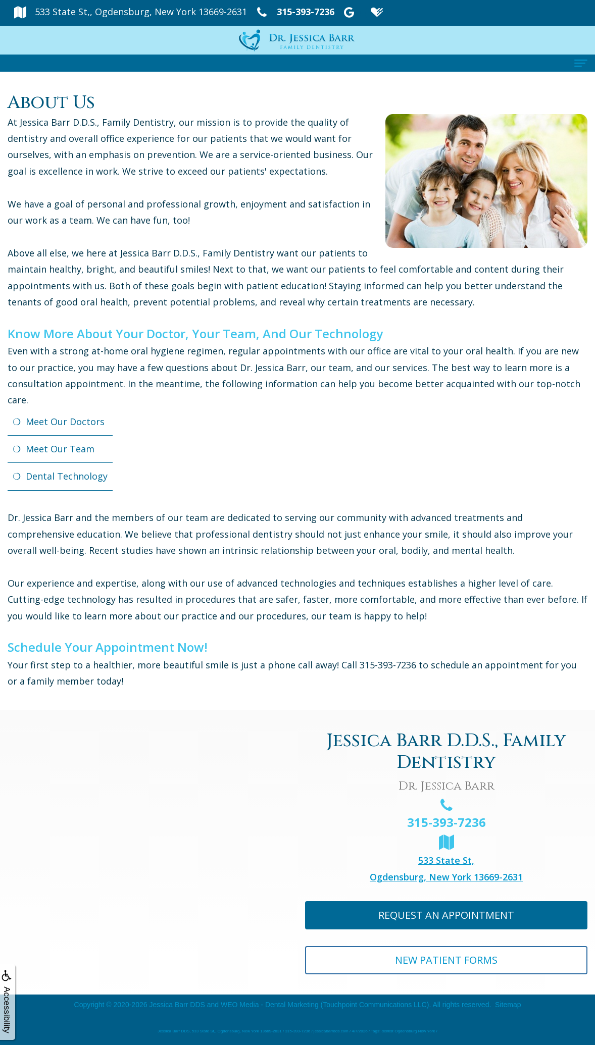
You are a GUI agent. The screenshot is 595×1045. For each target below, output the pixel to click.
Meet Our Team (60, 449)
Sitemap (508, 1005)
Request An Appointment (446, 915)
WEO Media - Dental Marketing (270, 1005)
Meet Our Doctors (65, 421)
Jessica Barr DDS (177, 1005)
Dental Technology (67, 476)
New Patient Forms (446, 960)
